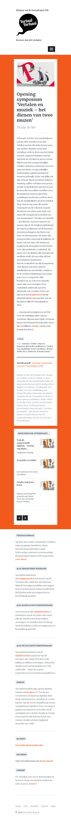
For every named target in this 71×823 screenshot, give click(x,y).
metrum (25, 344)
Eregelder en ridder (27, 460)
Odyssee (41, 344)
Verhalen (34, 806)
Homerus (21, 346)
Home (18, 806)
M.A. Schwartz (29, 351)
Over (25, 806)
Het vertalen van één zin (19, 518)
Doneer (33, 783)
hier (19, 326)
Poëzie (20, 339)
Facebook (48, 761)
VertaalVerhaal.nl (31, 812)
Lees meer (21, 559)
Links (53, 806)
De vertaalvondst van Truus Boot (25, 518)
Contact (44, 806)
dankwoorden (27, 578)
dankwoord (36, 294)
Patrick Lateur (43, 351)
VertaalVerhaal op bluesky (29, 745)
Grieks (33, 344)
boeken (30, 692)
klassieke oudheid (34, 346)
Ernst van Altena (38, 349)
